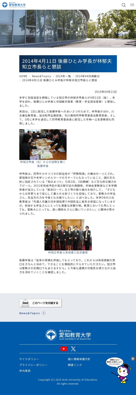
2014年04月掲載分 (87, 76)
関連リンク (75, 365)
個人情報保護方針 (79, 359)
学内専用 (25, 371)
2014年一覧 (63, 76)
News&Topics (41, 76)
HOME (23, 76)
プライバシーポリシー (33, 365)
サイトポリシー (29, 359)
